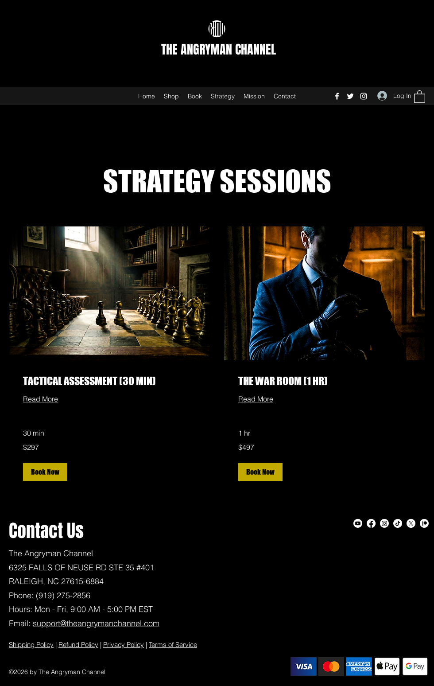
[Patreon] (424, 523)
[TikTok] (397, 523)
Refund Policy (78, 644)
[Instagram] (363, 96)
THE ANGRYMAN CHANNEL (218, 49)
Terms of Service (173, 644)
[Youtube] (357, 523)
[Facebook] (337, 96)
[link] (109, 381)
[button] (419, 96)
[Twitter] (350, 96)
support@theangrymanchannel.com (96, 623)
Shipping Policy (31, 644)
